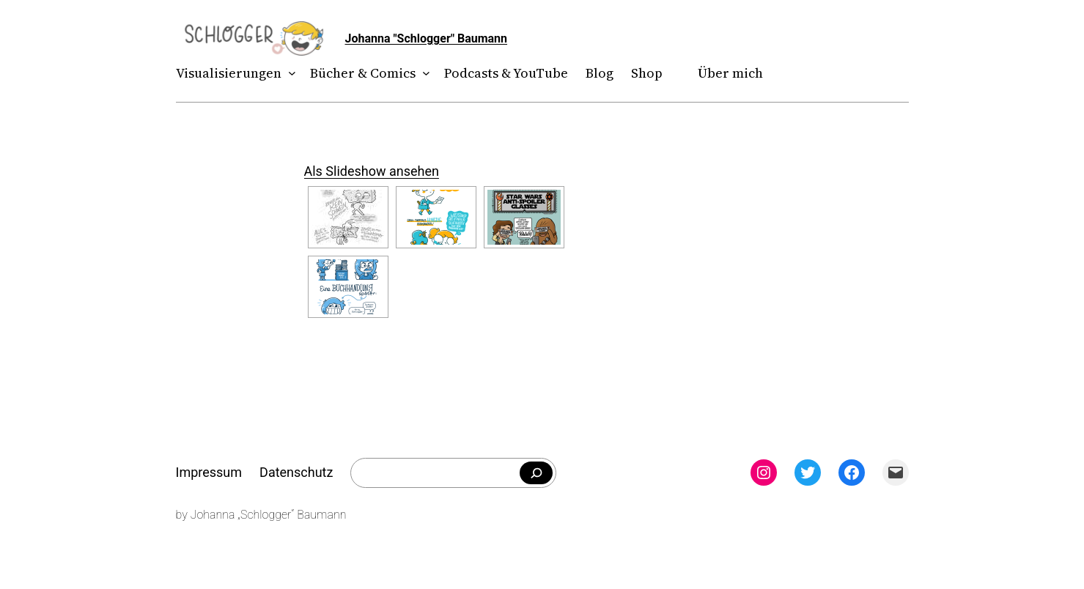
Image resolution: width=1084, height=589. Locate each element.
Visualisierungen (228, 73)
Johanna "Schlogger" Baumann (426, 38)
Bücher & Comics (363, 73)
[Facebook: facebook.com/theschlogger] (851, 472)
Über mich (730, 73)
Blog (599, 73)
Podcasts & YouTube (506, 73)
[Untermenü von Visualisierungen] (288, 74)
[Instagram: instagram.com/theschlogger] (764, 472)
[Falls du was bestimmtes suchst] (536, 473)
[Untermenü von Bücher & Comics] (423, 74)
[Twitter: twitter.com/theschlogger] (807, 472)
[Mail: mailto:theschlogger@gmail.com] (895, 472)
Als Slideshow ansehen (371, 171)
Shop (647, 73)
